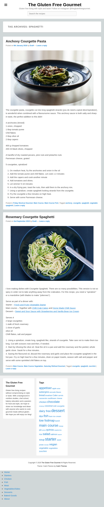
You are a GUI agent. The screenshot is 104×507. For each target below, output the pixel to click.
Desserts (8, 492)
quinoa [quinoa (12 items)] (50, 429)
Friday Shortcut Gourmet (23, 203)
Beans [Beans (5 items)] (58, 392)
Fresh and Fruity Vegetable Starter (30, 305)
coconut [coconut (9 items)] (49, 406)
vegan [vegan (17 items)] (53, 444)
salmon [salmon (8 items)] (54, 434)
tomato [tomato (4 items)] (46, 445)
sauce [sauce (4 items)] (60, 434)
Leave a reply (41, 46)
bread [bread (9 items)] (42, 395)
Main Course (39, 203)
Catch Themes (61, 466)
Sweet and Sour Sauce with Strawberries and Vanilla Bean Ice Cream (47, 311)
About (7, 499)
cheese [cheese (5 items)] (59, 398)
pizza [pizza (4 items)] (44, 430)
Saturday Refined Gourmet (54, 366)
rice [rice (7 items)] (40, 434)
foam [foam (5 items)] (51, 416)
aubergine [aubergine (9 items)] (44, 392)
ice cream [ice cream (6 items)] (57, 416)
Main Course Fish (51, 203)
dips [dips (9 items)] (41, 416)
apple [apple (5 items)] (54, 388)
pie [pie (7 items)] (40, 430)
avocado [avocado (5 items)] (52, 392)
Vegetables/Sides (12, 489)
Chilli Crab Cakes (40, 308)
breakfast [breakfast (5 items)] (48, 395)
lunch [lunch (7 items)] (57, 421)
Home (7, 472)
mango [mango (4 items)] (61, 426)
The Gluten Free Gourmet (54, 4)
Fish (6, 482)
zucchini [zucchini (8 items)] (43, 451)
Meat (6, 485)
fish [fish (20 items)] (46, 416)
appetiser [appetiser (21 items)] (45, 388)
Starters (7, 475)
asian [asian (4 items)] (58, 388)
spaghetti (85, 203)
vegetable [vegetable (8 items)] (43, 448)
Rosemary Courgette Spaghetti (30, 217)
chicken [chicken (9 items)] (43, 402)
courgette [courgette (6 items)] (60, 406)
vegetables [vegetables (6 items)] (53, 448)
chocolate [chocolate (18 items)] (53, 401)
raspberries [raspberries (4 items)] (57, 430)
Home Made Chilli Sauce (64, 308)
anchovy (69, 203)
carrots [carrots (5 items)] (60, 395)
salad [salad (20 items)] (46, 434)
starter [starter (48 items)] (50, 439)
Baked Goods (10, 495)
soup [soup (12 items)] (41, 439)
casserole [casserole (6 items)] (43, 398)
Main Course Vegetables (33, 366)
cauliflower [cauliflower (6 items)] (52, 398)
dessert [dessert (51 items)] (57, 410)
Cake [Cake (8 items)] (55, 395)
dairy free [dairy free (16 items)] (45, 411)
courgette (77, 203)
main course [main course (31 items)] (48, 425)
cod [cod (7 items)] (54, 406)
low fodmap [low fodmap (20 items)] (47, 420)
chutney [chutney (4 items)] (41, 406)
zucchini (92, 366)
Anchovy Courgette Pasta (26, 41)
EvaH (32, 46)
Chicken (8, 479)
